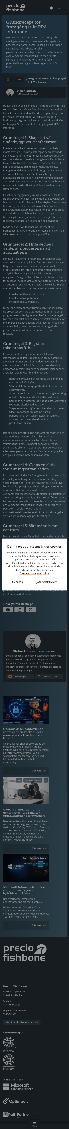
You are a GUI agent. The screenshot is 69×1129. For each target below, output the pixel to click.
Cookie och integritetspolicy (34, 573)
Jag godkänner (47, 582)
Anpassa (17, 582)
